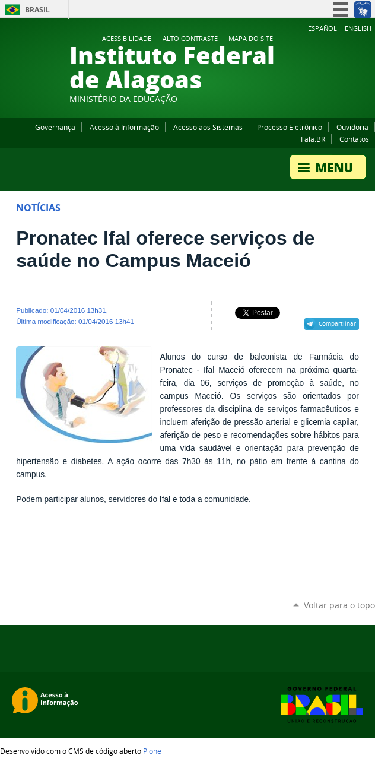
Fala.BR (313, 139)
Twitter (354, 39)
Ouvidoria (352, 127)
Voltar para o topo (339, 605)
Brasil (37, 10)
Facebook (310, 39)
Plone (152, 751)
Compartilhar (337, 323)
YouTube (324, 39)
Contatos (354, 139)
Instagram (339, 39)
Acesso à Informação (124, 127)
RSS (369, 39)
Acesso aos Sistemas (208, 127)
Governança (55, 127)
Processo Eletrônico (289, 127)
